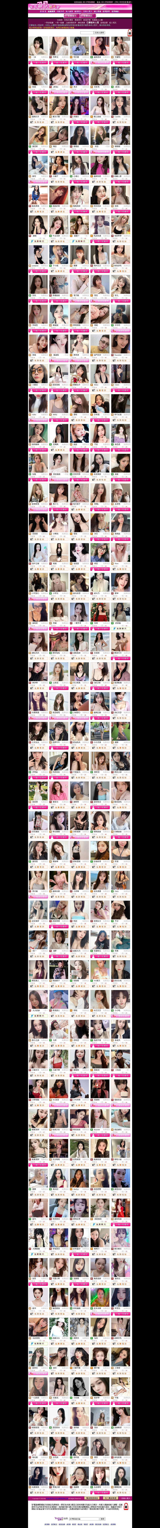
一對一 (45, 236)
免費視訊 (44, 57)
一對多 (107, 146)
